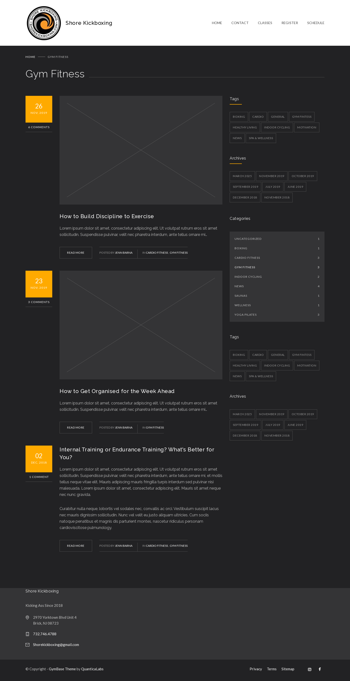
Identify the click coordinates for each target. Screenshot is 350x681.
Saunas (277, 297)
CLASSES (265, 24)
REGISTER (289, 24)
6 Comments (39, 129)
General (278, 118)
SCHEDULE (315, 24)
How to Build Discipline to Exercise (107, 218)
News (237, 140)
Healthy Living (245, 129)
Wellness (277, 307)
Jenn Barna (123, 254)
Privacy (256, 671)
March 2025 (242, 178)
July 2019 (272, 188)
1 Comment (39, 479)
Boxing (239, 118)
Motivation (306, 129)
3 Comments (39, 304)
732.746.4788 (44, 636)
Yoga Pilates (277, 316)
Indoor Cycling (277, 129)
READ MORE (76, 254)
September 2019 (245, 188)
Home (30, 59)
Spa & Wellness (261, 140)
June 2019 (295, 188)
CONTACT (240, 24)
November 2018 (277, 199)
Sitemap (287, 671)
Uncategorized (277, 240)
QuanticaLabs (92, 671)
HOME (217, 24)
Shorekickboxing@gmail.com (56, 646)
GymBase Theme (62, 671)
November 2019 (271, 178)
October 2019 (303, 178)
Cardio (258, 118)
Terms (272, 671)
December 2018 (245, 199)
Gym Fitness (179, 254)
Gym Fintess (302, 118)
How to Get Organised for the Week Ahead (117, 393)
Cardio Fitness (157, 254)
